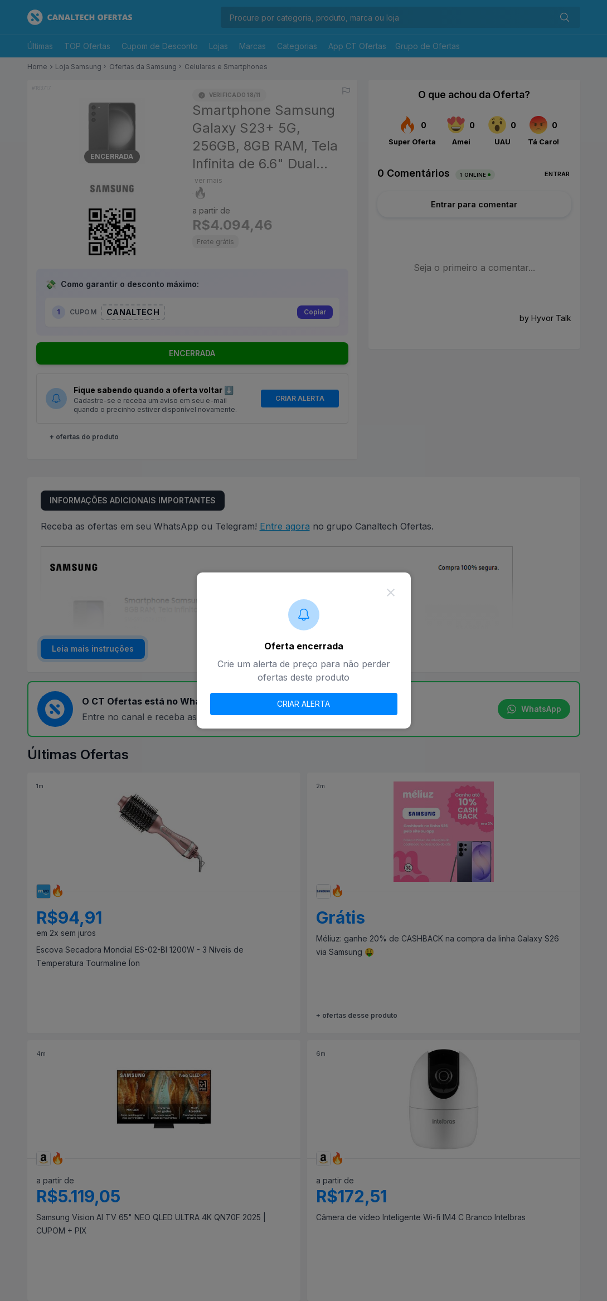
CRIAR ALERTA (303, 703)
